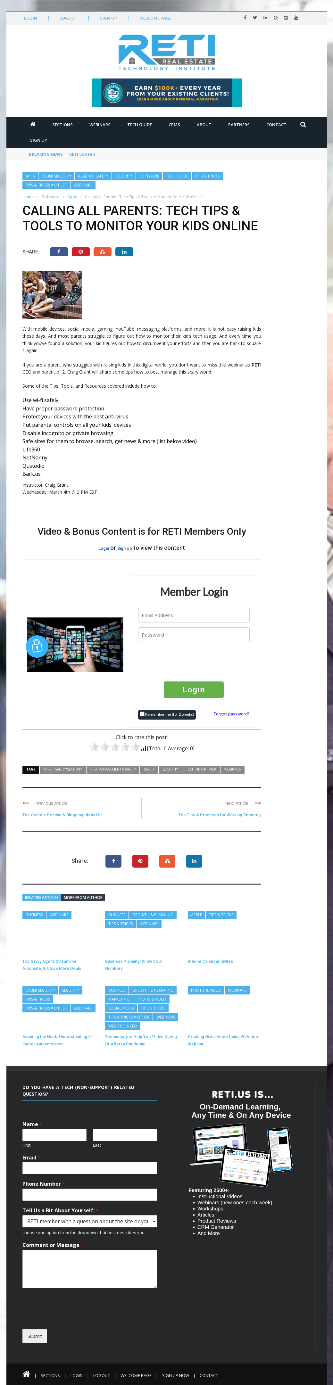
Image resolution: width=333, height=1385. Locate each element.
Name (32, 1124)
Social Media (121, 1008)
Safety (149, 769)
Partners (239, 125)
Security (123, 176)
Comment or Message (53, 1245)
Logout (69, 18)
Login (30, 18)
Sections (62, 125)
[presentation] (194, 661)
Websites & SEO (122, 1026)
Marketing (118, 999)
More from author (83, 897)
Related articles (42, 897)
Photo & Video (151, 999)
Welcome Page (155, 18)
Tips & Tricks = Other (46, 185)
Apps (30, 176)
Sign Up (108, 18)
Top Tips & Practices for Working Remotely (220, 814)
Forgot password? (232, 713)
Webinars (100, 125)
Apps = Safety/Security (63, 769)
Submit (35, 1336)
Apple (196, 915)
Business (34, 915)
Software (149, 176)
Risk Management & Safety (113, 769)
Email (31, 1157)
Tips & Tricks (207, 176)
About (204, 125)
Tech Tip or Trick (201, 769)
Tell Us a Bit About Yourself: (60, 1210)
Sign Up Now (175, 1375)
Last (97, 1145)
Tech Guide (139, 125)
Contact (276, 125)
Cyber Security (56, 176)
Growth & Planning (152, 915)
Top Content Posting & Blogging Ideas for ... (64, 814)
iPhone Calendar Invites (210, 961)
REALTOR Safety (93, 176)
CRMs (174, 125)
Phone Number (43, 1184)
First (26, 1145)
